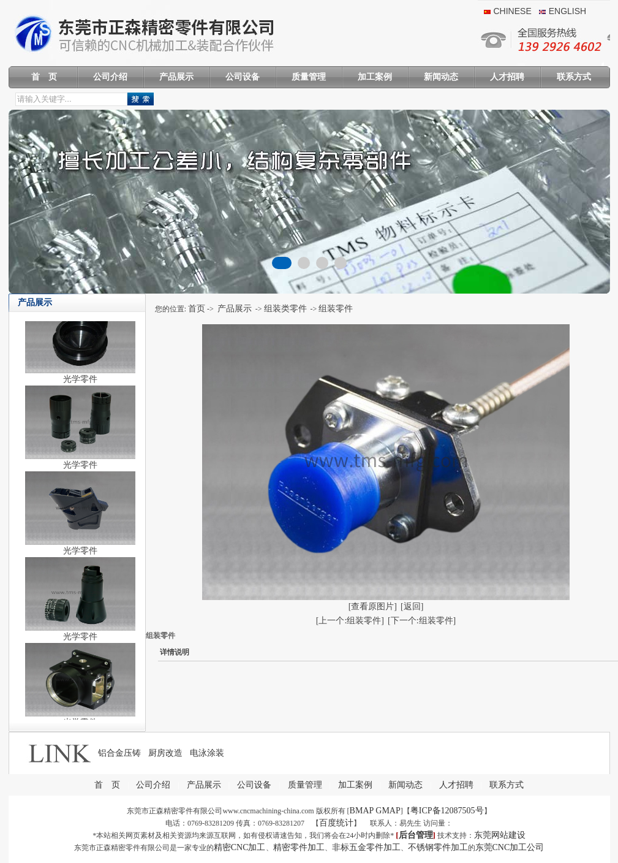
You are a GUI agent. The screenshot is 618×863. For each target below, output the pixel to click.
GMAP (387, 810)
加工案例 (375, 77)
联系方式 (574, 77)
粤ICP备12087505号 (447, 810)
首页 (196, 308)
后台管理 (416, 835)
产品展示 (176, 77)
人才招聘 (507, 77)
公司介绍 (110, 77)
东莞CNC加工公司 (510, 847)
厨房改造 (165, 753)
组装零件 (335, 308)
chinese (513, 11)
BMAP (362, 810)
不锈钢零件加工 (438, 847)
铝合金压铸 (119, 753)
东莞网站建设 (500, 835)
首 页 (44, 77)
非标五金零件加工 (366, 847)
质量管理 (309, 77)
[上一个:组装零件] (350, 620)
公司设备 (242, 77)
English (567, 11)
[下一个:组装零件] (422, 620)
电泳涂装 (207, 753)
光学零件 (80, 382)
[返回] (412, 606)
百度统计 (336, 822)
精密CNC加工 (240, 847)
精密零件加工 (299, 847)
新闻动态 (441, 77)
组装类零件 (285, 308)
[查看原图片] (373, 606)
